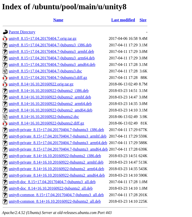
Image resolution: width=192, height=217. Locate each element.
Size (143, 20)
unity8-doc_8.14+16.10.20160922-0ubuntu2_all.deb (50, 188)
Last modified (123, 20)
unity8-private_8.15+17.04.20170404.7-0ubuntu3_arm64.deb (58, 143)
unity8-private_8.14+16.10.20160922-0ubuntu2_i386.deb (55, 156)
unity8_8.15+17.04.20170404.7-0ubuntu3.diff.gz (48, 77)
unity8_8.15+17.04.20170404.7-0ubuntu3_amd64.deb (52, 64)
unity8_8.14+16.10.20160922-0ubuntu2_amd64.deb (50, 110)
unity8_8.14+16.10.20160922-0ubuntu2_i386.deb (48, 90)
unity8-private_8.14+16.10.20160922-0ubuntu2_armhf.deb (56, 162)
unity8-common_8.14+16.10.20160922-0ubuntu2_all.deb (55, 201)
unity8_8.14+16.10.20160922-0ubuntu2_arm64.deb (50, 103)
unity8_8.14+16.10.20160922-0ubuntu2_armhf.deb (50, 97)
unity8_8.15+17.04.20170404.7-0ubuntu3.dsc (45, 71)
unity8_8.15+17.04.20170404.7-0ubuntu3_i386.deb (50, 45)
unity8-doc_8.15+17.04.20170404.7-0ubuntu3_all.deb (52, 182)
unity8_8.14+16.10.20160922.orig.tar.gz (41, 84)
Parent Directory (22, 32)
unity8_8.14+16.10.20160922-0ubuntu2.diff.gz (46, 123)
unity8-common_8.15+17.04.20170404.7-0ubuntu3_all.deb (56, 195)
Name (58, 20)
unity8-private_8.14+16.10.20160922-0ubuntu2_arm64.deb (56, 169)
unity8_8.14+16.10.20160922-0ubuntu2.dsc (44, 117)
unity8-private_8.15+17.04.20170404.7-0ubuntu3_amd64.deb (58, 149)
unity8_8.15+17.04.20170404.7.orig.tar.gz (42, 38)
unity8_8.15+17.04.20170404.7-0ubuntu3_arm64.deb (52, 58)
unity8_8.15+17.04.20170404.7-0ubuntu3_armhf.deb (51, 51)
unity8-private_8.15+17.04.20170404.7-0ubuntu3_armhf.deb (57, 136)
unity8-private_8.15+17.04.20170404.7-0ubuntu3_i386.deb (56, 130)
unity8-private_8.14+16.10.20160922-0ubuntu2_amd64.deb (57, 175)
